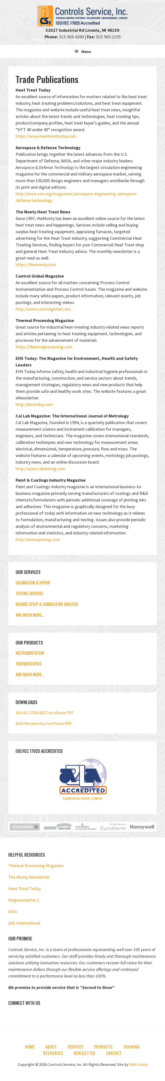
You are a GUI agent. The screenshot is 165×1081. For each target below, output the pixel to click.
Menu (86, 51)
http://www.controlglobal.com (43, 309)
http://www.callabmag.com (40, 468)
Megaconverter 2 (23, 900)
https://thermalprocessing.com (44, 347)
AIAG (12, 911)
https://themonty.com (36, 264)
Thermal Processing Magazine (35, 865)
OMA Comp (138, 1064)
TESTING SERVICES (29, 593)
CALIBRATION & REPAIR (33, 583)
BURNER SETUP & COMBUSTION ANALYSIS (47, 604)
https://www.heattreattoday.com (46, 136)
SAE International (24, 923)
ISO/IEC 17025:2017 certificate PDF (44, 712)
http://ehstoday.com (34, 404)
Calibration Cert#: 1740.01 (82, 798)
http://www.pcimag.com (38, 539)
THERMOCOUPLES (28, 664)
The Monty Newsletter (28, 877)
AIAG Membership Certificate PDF (44, 723)
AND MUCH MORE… (30, 615)
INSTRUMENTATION (30, 653)
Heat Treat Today (24, 888)
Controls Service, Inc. (82, 16)
